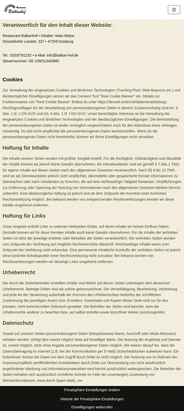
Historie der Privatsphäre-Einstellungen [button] (92, 399)
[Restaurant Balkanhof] (17, 10)
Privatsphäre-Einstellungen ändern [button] (92, 390)
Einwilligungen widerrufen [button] (92, 407)
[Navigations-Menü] (174, 9)
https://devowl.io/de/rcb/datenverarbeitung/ (132, 102)
